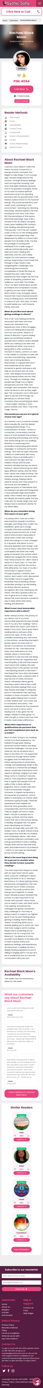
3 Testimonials (21, 96)
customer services (9, 1358)
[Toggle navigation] (39, 3)
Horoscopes (7, 1315)
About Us (6, 1307)
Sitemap (5, 1384)
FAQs (25, 1310)
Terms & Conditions (10, 1333)
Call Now (21, 89)
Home (5, 20)
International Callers (25, 1382)
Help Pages (28, 1313)
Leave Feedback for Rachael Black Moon (21, 1093)
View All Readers (21, 1249)
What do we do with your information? (10, 1337)
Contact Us (28, 1307)
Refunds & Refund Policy (10, 1329)
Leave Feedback (21, 101)
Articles (5, 1312)
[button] (21, 11)
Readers (5, 1309)
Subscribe (21, 1289)
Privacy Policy (8, 1325)
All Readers (14, 20)
